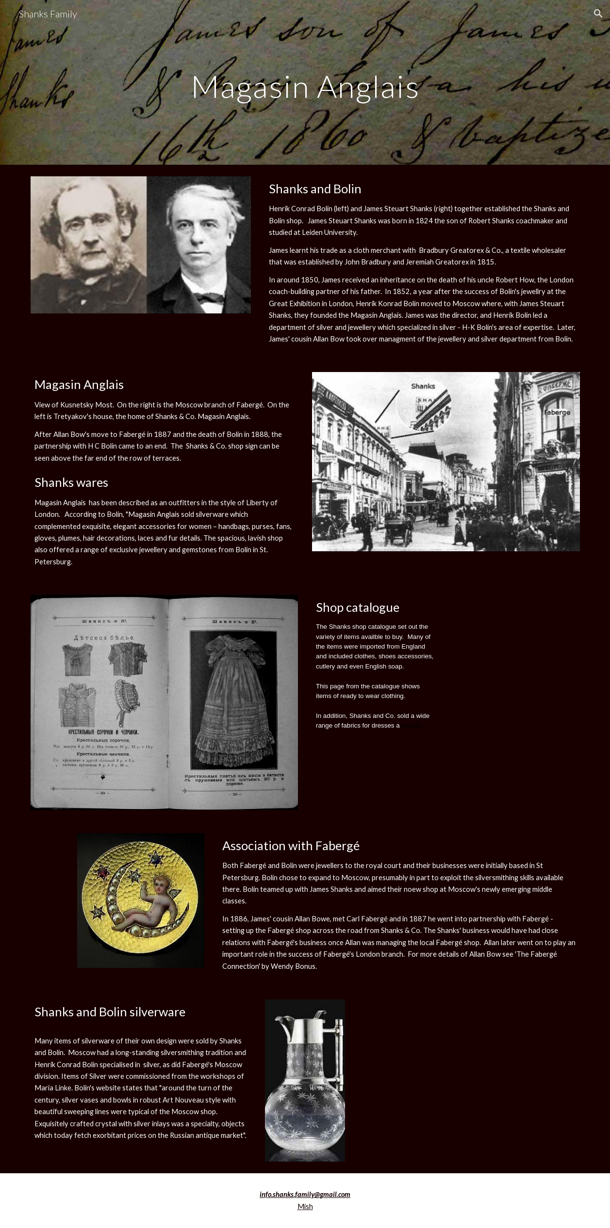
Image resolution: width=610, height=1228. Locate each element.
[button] (598, 13)
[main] (305, 82)
